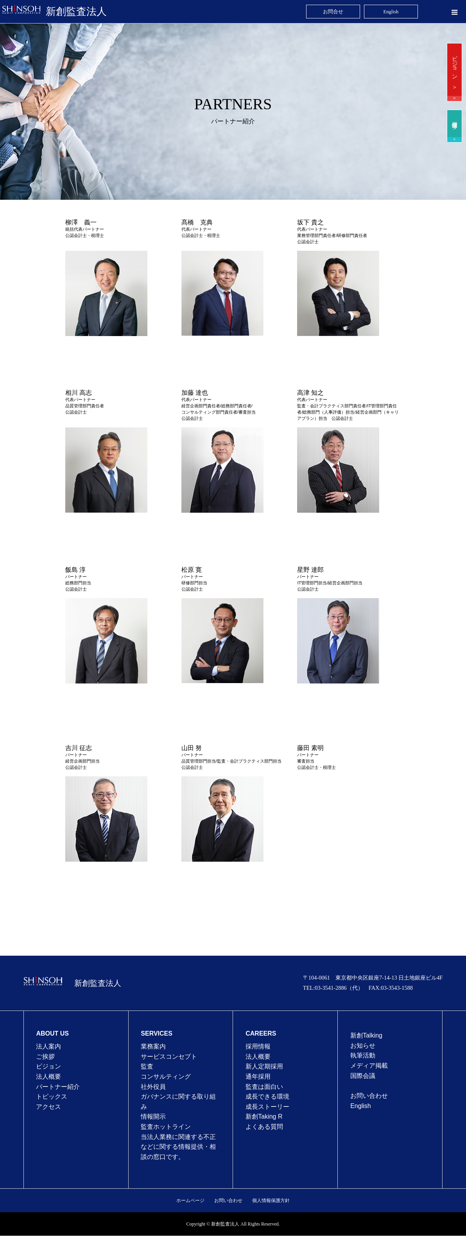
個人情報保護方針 (271, 1200)
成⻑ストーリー (267, 1106)
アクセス (48, 1106)
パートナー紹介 (58, 1086)
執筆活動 (362, 1055)
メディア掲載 (369, 1065)
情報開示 (153, 1116)
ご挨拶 (45, 1056)
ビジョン (48, 1066)
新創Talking (366, 1035)
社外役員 (153, 1086)
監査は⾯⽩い (264, 1086)
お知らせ (362, 1045)
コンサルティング (166, 1076)
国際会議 (362, 1075)
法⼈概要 (258, 1056)
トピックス (51, 1096)
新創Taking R (264, 1116)
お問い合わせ (369, 1095)
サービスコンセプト (169, 1056)
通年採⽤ (258, 1076)
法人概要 (48, 1076)
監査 (147, 1066)
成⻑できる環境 (267, 1096)
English (360, 1106)
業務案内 (153, 1046)
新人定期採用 (264, 1066)
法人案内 (48, 1046)
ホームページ (190, 1200)
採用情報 (258, 1046)
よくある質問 (264, 1126)
